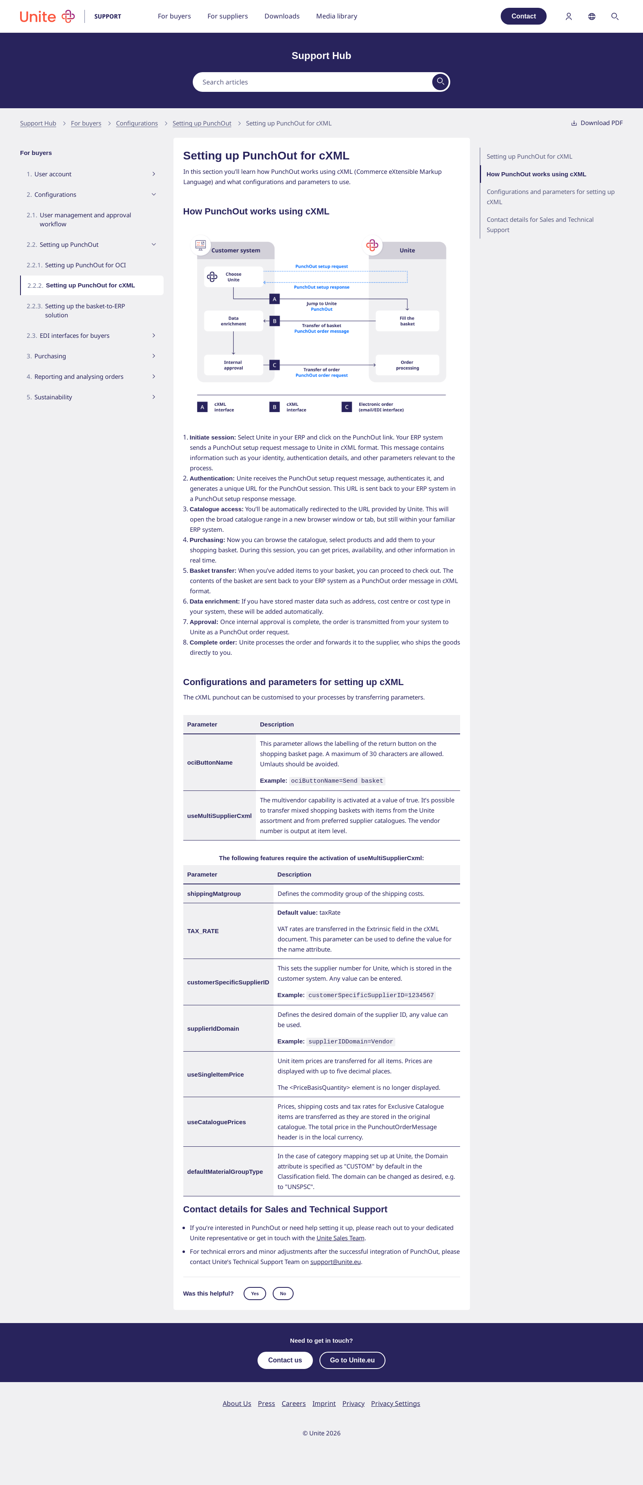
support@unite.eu (335, 1259)
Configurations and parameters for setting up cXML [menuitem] (551, 196)
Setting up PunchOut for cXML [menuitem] (529, 156)
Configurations (137, 123)
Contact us (285, 1357)
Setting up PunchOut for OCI (85, 265)
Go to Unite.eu (352, 1357)
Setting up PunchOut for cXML (289, 123)
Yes (255, 1291)
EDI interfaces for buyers (74, 335)
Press (266, 1400)
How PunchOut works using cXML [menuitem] (537, 174)
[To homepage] (76, 16)
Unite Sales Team (341, 1235)
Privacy (353, 1400)
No (283, 1291)
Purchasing (50, 356)
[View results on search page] (440, 82)
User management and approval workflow (85, 219)
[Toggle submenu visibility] (154, 174)
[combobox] (321, 82)
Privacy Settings (395, 1400)
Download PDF (597, 122)
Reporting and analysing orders (78, 376)
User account (52, 174)
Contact (523, 16)
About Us (237, 1400)
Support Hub (38, 123)
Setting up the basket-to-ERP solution (85, 310)
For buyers (86, 123)
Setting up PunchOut (202, 123)
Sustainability (53, 397)
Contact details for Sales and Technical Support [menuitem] (540, 224)
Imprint (324, 1400)
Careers (294, 1400)
